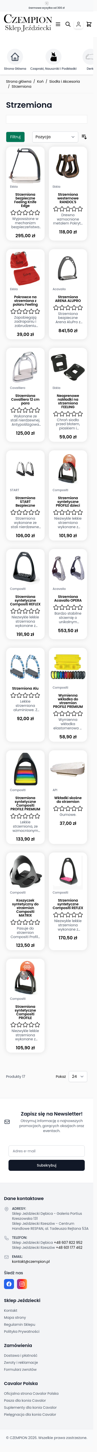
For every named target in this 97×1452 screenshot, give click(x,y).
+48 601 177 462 (69, 1247)
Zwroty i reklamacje (21, 1362)
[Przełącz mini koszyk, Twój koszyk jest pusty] (89, 24)
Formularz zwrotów (20, 1369)
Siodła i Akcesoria (64, 81)
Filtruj (15, 137)
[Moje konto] (78, 24)
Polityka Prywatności (22, 1331)
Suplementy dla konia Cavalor (30, 1407)
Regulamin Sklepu (19, 1324)
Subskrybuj (46, 1165)
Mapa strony (15, 1317)
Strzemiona (22, 86)
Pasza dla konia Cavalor (25, 1400)
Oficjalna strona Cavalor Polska (31, 1393)
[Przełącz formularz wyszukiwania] (68, 24)
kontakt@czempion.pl (31, 1261)
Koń (40, 81)
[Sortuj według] (55, 136)
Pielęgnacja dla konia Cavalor (30, 1414)
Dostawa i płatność (21, 1355)
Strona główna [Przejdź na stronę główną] (19, 81)
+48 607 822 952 (68, 1242)
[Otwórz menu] (58, 24)
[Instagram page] (22, 1284)
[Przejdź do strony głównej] (28, 23)
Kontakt (10, 1310)
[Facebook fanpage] (9, 1284)
